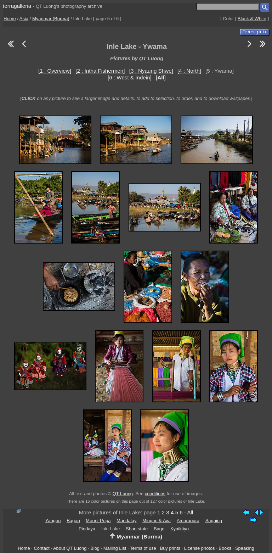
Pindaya (87, 528)
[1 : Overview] (54, 71)
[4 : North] (189, 71)
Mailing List (114, 548)
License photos (199, 548)
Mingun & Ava (156, 520)
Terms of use (143, 548)
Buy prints (170, 548)
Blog (95, 548)
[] (161, 77)
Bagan (73, 520)
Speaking (244, 548)
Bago (159, 528)
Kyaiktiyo (179, 528)
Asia (23, 18)
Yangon (53, 520)
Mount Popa (98, 520)
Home (10, 18)
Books (225, 548)
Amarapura (188, 520)
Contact (41, 548)
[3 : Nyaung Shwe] (151, 71)
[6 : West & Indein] (130, 77)
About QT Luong (69, 548)
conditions (155, 493)
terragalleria (17, 6)
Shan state (137, 528)
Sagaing (213, 520)
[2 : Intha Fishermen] (100, 71)
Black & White (252, 18)
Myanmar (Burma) (50, 18)
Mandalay (126, 520)
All (190, 512)
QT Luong (123, 493)
